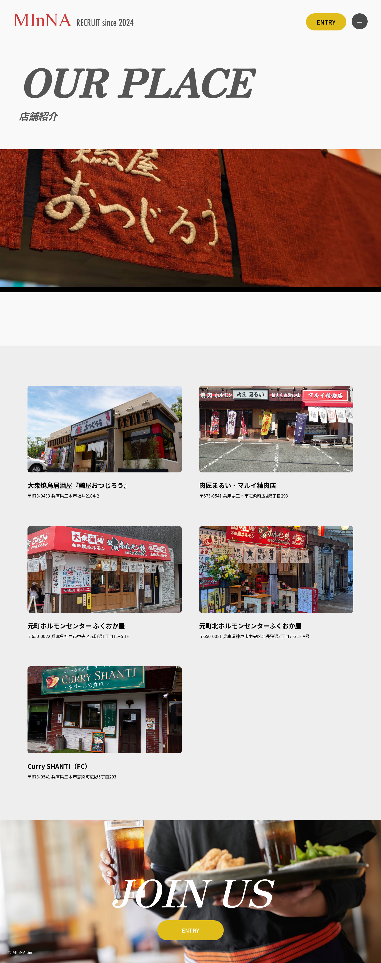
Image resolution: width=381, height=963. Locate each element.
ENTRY (326, 22)
